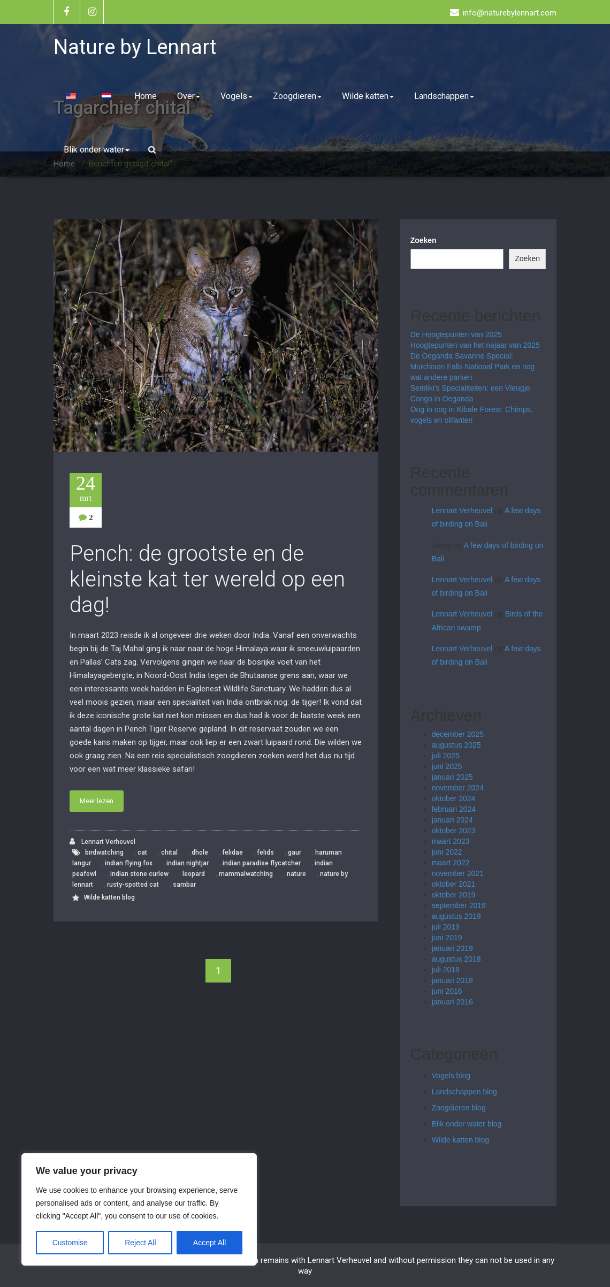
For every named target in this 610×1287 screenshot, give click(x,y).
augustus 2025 (456, 745)
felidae (232, 852)
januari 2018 (452, 980)
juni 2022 (447, 852)
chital (169, 852)
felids (265, 852)
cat (142, 852)
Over (188, 96)
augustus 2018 (456, 959)
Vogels (236, 96)
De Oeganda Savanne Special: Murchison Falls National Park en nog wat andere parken (472, 367)
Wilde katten (368, 96)
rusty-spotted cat (133, 884)
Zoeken (423, 240)
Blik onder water (96, 149)
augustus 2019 (456, 916)
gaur (294, 852)
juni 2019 (447, 937)
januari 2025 (452, 777)
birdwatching (104, 852)
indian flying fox (128, 863)
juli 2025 (446, 755)
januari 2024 (452, 820)
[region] (139, 1209)
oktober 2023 (454, 830)
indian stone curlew (139, 874)
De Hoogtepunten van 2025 (456, 334)
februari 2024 (454, 809)
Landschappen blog (464, 1091)
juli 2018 (446, 969)
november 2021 (458, 873)
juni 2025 (447, 766)
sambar (184, 884)
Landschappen (444, 96)
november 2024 (458, 787)
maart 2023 (451, 841)
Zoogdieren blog (459, 1107)
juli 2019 (446, 927)
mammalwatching (246, 874)
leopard (193, 874)
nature (296, 874)
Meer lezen (96, 801)
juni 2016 (447, 991)
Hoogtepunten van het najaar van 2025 (475, 345)
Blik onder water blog (467, 1124)
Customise (70, 1242)
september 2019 (459, 905)
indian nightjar (187, 863)
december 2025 (458, 734)
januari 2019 (452, 948)
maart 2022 (451, 862)
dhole (200, 852)
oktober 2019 (454, 894)
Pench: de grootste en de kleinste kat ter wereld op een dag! (207, 579)
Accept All (209, 1242)
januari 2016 (452, 1001)
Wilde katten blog (109, 897)
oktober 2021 (454, 884)
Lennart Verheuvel (102, 841)
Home (145, 96)
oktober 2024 (454, 798)
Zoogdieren (297, 96)
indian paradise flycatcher (262, 863)
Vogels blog (451, 1075)
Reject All (140, 1242)
